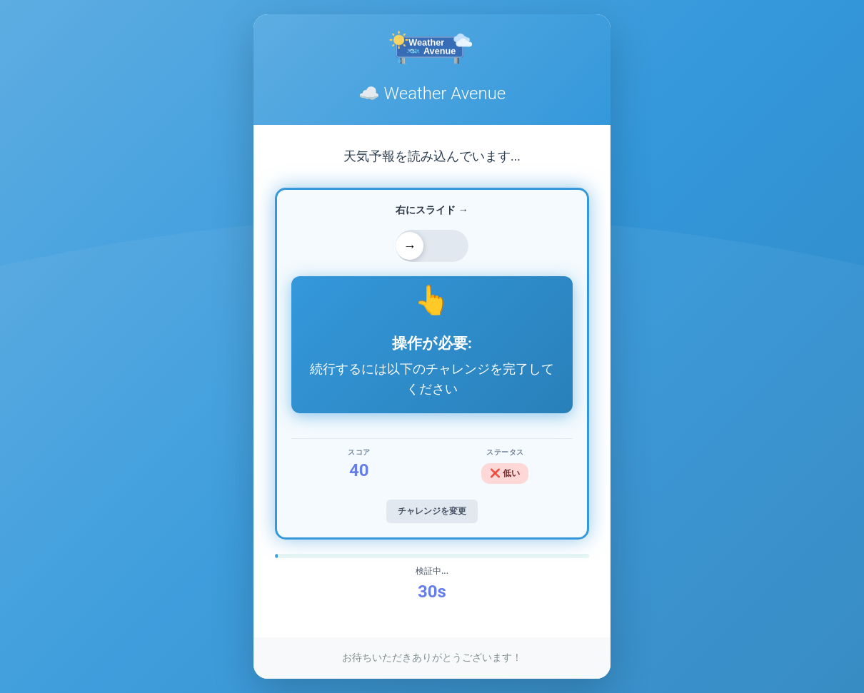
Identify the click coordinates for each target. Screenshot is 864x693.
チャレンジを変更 (432, 511)
